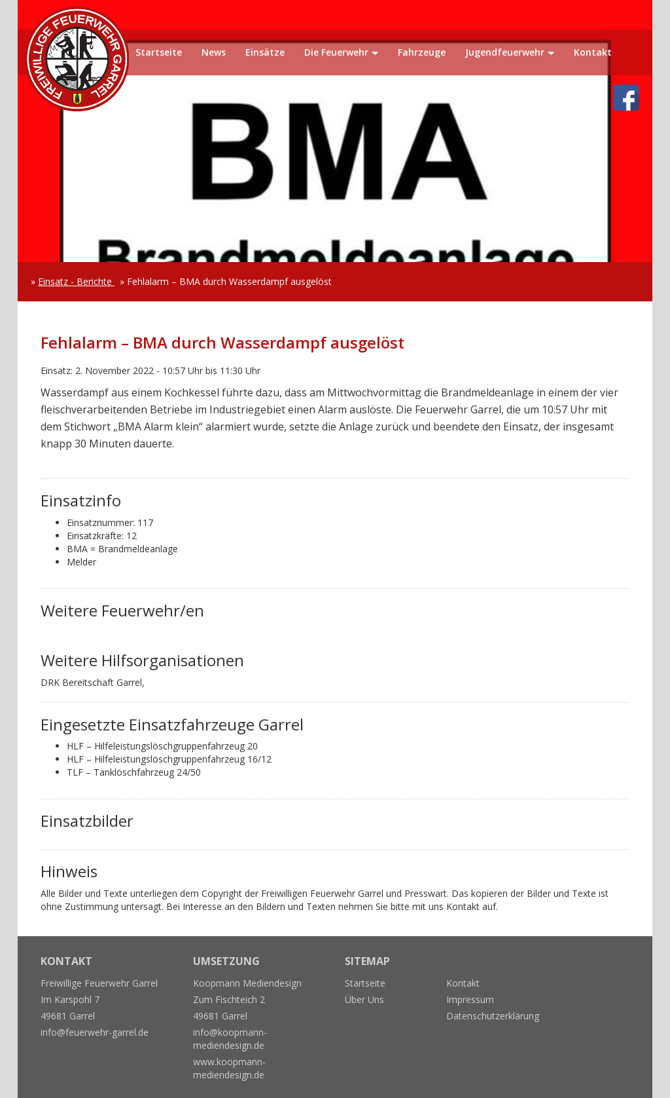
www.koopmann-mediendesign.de (229, 1068)
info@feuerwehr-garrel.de (95, 1032)
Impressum (470, 999)
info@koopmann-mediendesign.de (230, 1038)
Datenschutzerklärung (492, 1016)
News (214, 52)
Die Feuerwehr (336, 52)
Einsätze (265, 52)
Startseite (158, 52)
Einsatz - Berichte (76, 281)
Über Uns (364, 999)
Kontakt (593, 52)
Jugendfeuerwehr (504, 52)
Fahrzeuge (422, 52)
